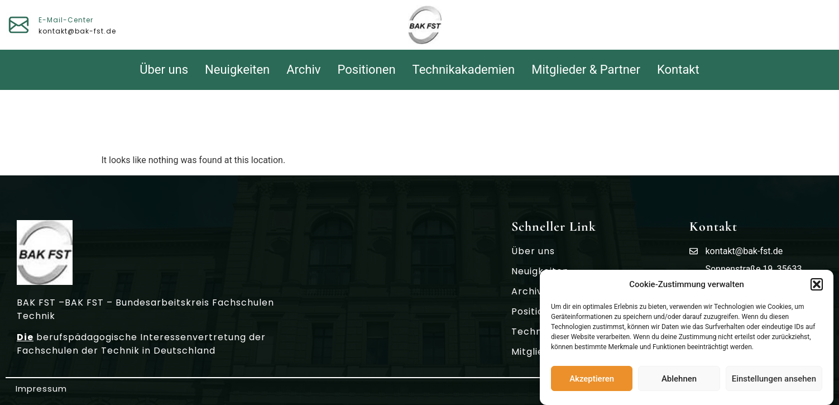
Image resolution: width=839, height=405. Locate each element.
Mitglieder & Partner (585, 70)
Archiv (303, 70)
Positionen (367, 70)
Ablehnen (679, 380)
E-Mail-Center (66, 20)
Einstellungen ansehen (774, 380)
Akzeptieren (591, 380)
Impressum (41, 388)
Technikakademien (464, 70)
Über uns (164, 70)
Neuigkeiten (237, 70)
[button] (816, 286)
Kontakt (678, 70)
